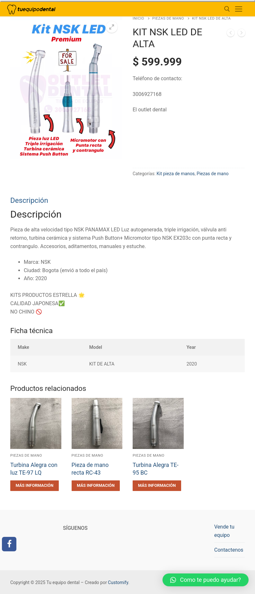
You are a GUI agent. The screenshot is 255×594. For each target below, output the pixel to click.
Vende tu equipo (224, 531)
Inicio (138, 18)
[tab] (127, 256)
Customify (118, 582)
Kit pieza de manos (176, 173)
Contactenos (228, 550)
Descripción (29, 200)
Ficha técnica (31, 330)
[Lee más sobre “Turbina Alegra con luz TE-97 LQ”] (34, 485)
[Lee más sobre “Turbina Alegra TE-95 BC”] (157, 485)
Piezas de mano (168, 18)
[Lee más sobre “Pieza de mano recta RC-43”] (96, 485)
